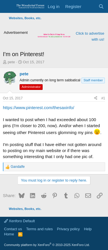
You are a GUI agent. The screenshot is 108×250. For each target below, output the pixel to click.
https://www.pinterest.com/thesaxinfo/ (38, 107)
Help (88, 229)
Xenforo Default (19, 221)
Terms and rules (39, 229)
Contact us (13, 229)
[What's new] (89, 6)
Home (9, 234)
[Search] (101, 6)
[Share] (95, 98)
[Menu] (8, 6)
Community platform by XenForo (47, 245)
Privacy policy (68, 229)
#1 (103, 98)
